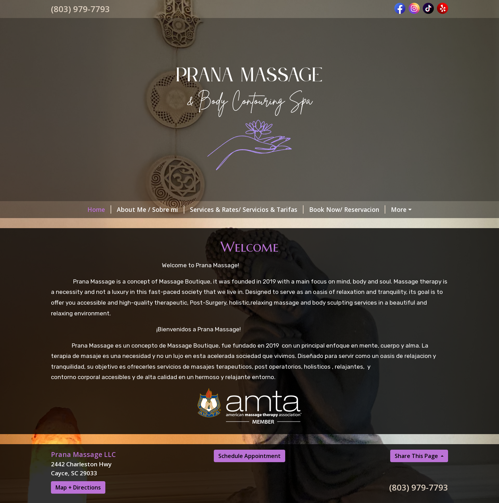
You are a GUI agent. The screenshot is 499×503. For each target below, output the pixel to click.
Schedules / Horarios (90, 224)
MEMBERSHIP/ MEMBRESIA (173, 224)
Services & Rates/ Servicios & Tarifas (216, 209)
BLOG (201, 239)
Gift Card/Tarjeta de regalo (403, 209)
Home (68, 209)
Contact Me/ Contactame (382, 224)
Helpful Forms (159, 239)
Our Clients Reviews (88, 253)
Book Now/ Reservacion (316, 209)
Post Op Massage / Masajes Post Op (279, 224)
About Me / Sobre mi (120, 209)
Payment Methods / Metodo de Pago (184, 253)
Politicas (114, 239)
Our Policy (74, 239)
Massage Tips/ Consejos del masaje (273, 239)
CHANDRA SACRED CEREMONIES (298, 253)
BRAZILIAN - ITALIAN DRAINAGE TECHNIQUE (123, 268)
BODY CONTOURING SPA (375, 239)
